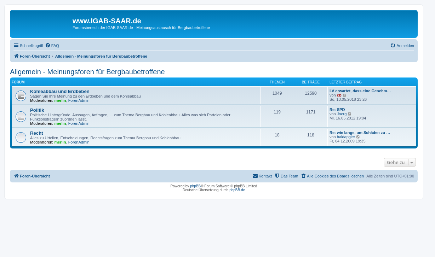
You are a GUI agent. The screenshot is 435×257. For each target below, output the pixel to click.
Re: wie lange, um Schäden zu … (360, 132)
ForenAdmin (79, 100)
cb (339, 95)
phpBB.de (237, 190)
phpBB (195, 186)
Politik (37, 110)
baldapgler (346, 137)
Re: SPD (337, 109)
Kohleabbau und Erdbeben (60, 91)
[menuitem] (52, 45)
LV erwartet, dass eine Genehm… (360, 91)
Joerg (342, 114)
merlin (60, 100)
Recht (36, 133)
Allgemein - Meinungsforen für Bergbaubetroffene (87, 72)
